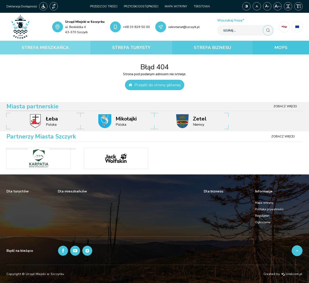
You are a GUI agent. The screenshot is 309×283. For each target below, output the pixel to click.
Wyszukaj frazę (230, 20)
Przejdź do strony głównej (155, 85)
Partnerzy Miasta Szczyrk (41, 137)
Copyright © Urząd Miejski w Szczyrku (35, 274)
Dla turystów (17, 191)
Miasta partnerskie (32, 106)
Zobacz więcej (285, 106)
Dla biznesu (213, 191)
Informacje (264, 191)
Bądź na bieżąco (19, 250)
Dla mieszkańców (72, 191)
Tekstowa (202, 6)
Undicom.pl (292, 274)
